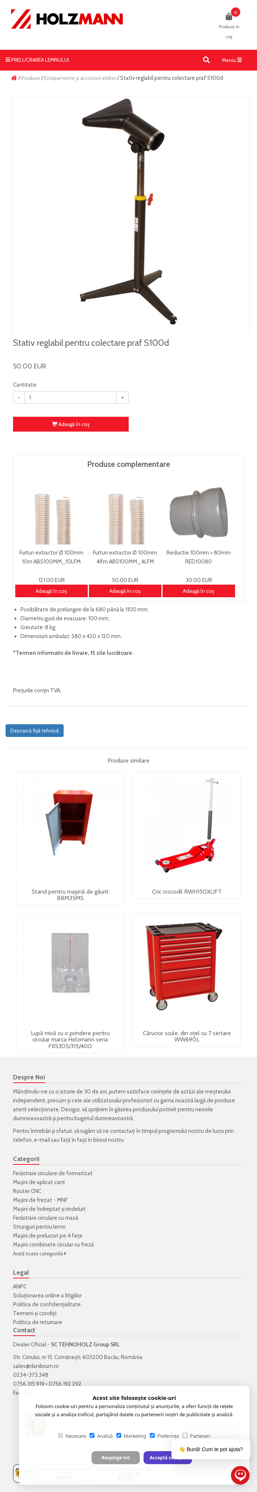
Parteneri (196, 1436)
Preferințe (164, 1436)
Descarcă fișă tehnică (34, 730)
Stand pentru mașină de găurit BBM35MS (70, 895)
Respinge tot (116, 1457)
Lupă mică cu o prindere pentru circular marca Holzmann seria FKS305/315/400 (70, 1040)
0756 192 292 (65, 1384)
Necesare (72, 1436)
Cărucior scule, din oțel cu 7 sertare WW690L (187, 1036)
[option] (130, 216)
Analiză (101, 1436)
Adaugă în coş (71, 424)
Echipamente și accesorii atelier (80, 78)
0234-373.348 (30, 1375)
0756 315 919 (29, 1384)
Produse (30, 78)
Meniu (234, 62)
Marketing (131, 1436)
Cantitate (24, 384)
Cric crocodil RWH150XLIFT (187, 891)
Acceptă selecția (168, 1457)
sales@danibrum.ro (36, 1366)
